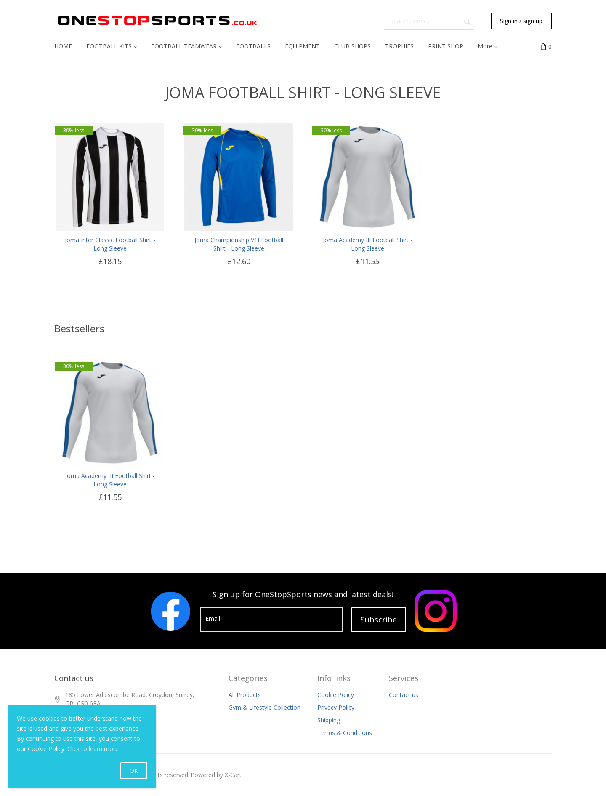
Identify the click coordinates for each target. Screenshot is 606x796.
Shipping (328, 720)
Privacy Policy (335, 707)
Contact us (403, 695)
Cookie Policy (335, 695)
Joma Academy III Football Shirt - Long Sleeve (367, 244)
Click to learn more (93, 749)
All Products (245, 695)
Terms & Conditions (344, 733)
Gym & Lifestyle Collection (264, 707)
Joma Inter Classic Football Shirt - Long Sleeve (110, 244)
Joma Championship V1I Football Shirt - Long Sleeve (238, 244)
